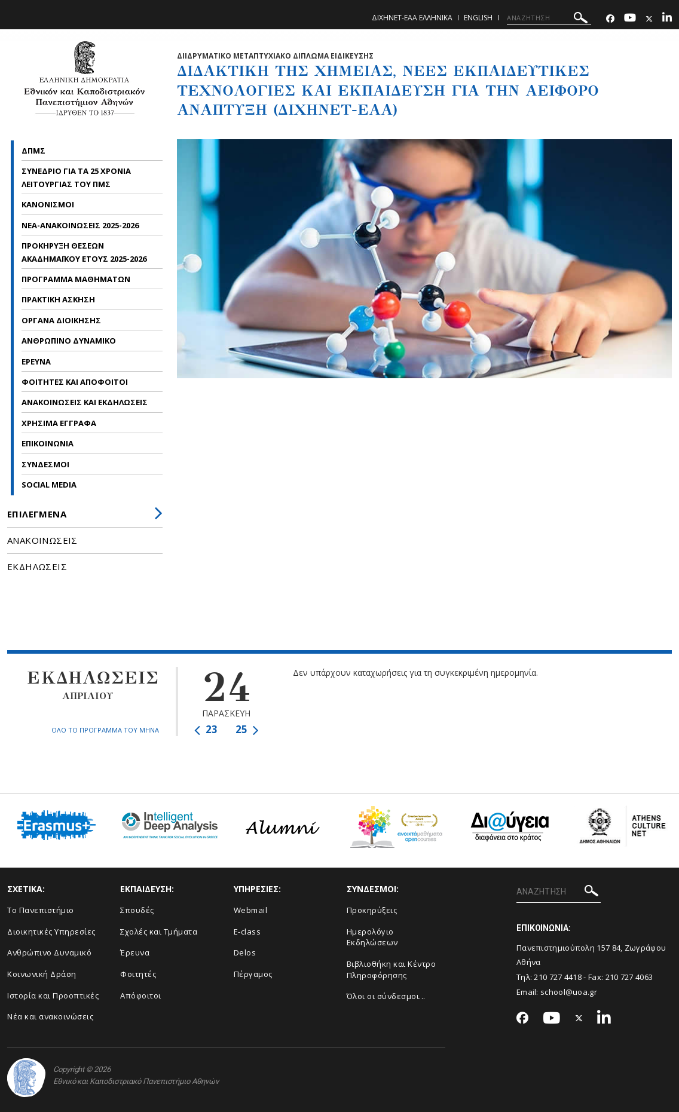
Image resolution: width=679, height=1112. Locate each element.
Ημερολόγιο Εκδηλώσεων (372, 937)
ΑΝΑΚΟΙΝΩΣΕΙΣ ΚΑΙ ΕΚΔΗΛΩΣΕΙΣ (85, 402)
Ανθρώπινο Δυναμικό (49, 952)
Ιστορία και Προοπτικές (53, 995)
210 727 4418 (558, 977)
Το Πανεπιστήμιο (40, 910)
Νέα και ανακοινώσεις (50, 1016)
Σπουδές (137, 910)
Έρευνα (134, 952)
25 (247, 729)
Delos (245, 952)
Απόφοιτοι (140, 995)
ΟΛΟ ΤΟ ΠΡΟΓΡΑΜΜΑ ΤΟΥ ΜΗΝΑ (105, 729)
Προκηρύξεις (372, 910)
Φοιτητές (138, 974)
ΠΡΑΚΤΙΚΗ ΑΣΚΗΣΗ (58, 299)
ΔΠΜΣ (34, 150)
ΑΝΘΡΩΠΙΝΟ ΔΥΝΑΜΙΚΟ (70, 340)
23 (206, 729)
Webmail (251, 910)
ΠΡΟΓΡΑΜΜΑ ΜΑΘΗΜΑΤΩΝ (77, 279)
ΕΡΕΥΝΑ (37, 361)
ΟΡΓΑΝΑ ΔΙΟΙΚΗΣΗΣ (61, 320)
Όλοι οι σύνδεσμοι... (386, 996)
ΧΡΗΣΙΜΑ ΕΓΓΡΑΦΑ (60, 423)
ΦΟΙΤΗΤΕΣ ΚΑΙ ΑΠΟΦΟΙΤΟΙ (76, 381)
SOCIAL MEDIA (49, 484)
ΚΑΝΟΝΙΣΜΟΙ (48, 204)
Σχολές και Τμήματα (158, 931)
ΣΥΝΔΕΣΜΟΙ (45, 464)
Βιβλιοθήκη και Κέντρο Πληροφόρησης (391, 969)
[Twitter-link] (649, 19)
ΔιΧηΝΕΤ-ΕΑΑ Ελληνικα (412, 18)
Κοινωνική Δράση (42, 974)
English (478, 18)
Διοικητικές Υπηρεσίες (51, 931)
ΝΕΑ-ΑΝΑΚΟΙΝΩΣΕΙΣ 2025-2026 (80, 225)
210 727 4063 (629, 977)
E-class (247, 931)
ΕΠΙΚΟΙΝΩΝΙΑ (48, 443)
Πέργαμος (253, 974)
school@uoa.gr (568, 992)
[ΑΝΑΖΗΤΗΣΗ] (549, 17)
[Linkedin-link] (667, 19)
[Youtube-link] (630, 19)
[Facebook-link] (610, 19)
